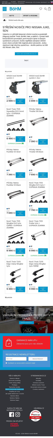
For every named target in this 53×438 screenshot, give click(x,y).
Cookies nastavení (38, 389)
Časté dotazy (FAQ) (14, 383)
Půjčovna (36, 2)
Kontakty (44, 2)
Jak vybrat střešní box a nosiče (14, 393)
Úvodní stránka (4, 20)
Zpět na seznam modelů (26, 53)
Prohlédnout (26, 322)
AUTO (11, 16)
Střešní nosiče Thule (38, 385)
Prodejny (14, 385)
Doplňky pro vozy (14, 391)
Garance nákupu (15, 378)
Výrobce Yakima (14, 398)
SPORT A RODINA (30, 16)
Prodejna (29, 2)
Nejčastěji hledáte (14, 387)
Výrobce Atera (14, 396)
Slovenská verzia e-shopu (38, 387)
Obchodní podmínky (21, 2)
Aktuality (38, 378)
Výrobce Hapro (14, 400)
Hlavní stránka (14, 2)
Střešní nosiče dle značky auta (14, 389)
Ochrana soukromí (38, 383)
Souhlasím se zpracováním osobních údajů (20, 363)
